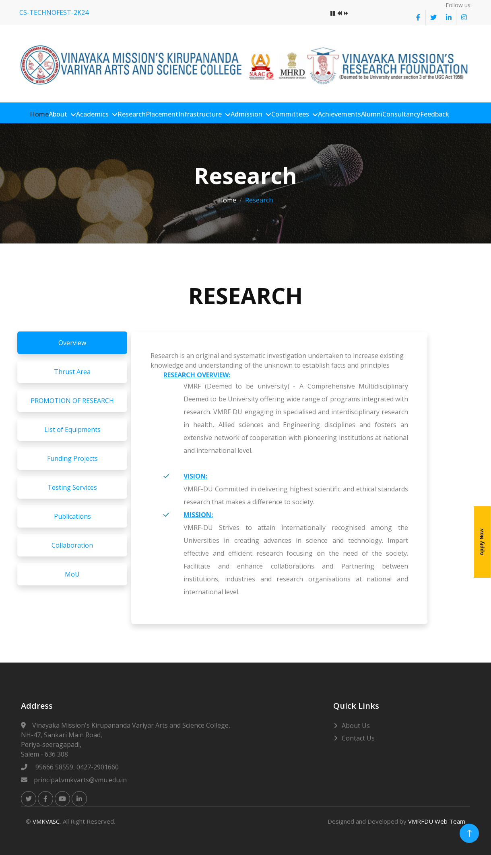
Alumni (372, 114)
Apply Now (482, 542)
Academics (93, 114)
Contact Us (358, 737)
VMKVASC (46, 821)
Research (132, 114)
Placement (162, 114)
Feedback (435, 114)
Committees (291, 114)
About (59, 114)
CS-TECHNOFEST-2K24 (54, 12)
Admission (247, 114)
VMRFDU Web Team (436, 821)
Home (40, 114)
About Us (356, 725)
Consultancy (402, 114)
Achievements (340, 114)
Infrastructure (201, 114)
